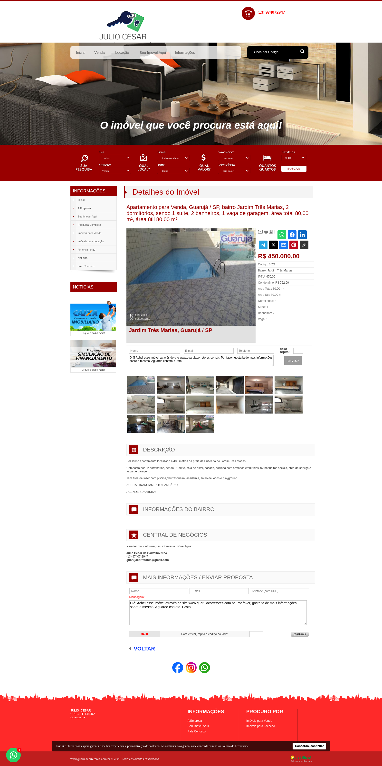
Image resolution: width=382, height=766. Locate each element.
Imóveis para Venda (259, 720)
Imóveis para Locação (260, 726)
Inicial (80, 52)
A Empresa (195, 720)
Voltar (144, 649)
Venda (99, 52)
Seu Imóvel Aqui (153, 52)
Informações (185, 52)
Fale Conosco (197, 731)
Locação (122, 52)
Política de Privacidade (235, 746)
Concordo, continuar (309, 746)
